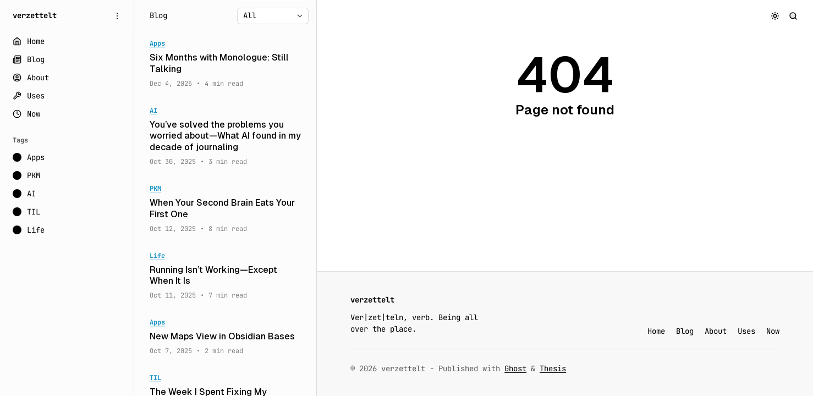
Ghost (515, 368)
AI (153, 111)
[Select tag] (273, 16)
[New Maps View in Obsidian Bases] (225, 337)
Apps (157, 44)
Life (157, 256)
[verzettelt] (35, 15)
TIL (155, 378)
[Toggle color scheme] (775, 15)
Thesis (553, 368)
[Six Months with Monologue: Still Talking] (225, 64)
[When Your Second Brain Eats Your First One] (225, 209)
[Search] (793, 15)
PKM (155, 189)
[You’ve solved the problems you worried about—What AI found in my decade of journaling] (225, 136)
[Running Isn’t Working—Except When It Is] (225, 276)
